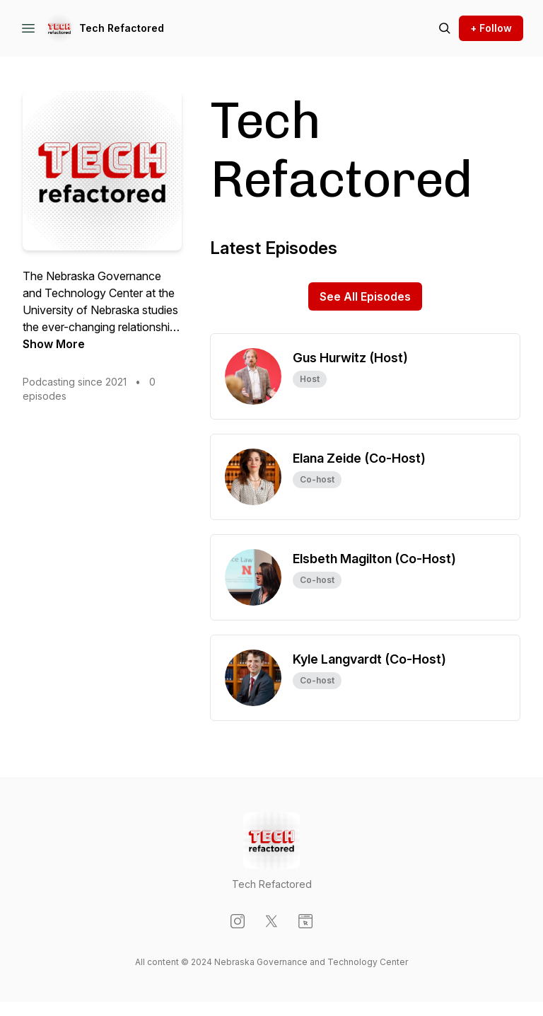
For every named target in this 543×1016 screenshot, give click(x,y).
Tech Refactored (121, 28)
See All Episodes (365, 296)
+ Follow (491, 28)
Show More (54, 344)
